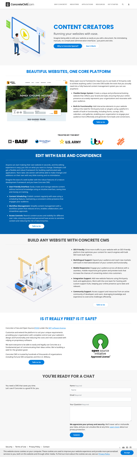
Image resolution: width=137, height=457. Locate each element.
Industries (74, 4)
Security (9, 447)
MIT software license (57, 328)
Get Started (113, 4)
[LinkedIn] (130, 447)
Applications (87, 4)
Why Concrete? (60, 4)
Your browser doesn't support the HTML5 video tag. (86, 172)
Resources (100, 4)
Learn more (114, 427)
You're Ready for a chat (68, 376)
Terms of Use (20, 447)
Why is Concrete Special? (67, 46)
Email (72, 395)
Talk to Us (100, 122)
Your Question (76, 404)
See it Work (91, 46)
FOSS (37, 328)
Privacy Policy (34, 447)
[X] (120, 447)
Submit (76, 435)
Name (72, 385)
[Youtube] (123, 447)
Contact (46, 447)
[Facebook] (127, 447)
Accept (127, 453)
